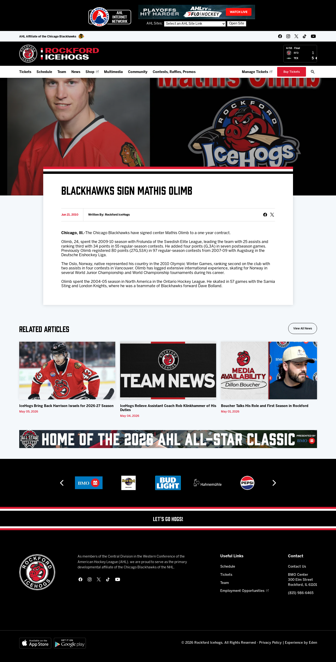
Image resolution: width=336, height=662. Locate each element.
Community (137, 72)
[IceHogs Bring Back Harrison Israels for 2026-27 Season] (67, 370)
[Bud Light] (168, 483)
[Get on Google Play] (70, 643)
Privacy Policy (270, 642)
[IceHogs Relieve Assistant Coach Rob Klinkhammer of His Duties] (168, 370)
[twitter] (296, 36)
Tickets (25, 72)
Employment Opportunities (244, 591)
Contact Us (297, 566)
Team (61, 72)
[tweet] (272, 215)
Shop (92, 72)
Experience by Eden (301, 642)
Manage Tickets (257, 72)
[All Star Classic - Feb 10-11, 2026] (168, 439)
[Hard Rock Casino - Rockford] (128, 483)
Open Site (236, 23)
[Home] (59, 54)
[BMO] (89, 483)
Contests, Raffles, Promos (174, 72)
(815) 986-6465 (300, 593)
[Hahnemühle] (207, 483)
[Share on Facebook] (265, 215)
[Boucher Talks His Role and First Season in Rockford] (269, 370)
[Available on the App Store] (35, 643)
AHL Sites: (155, 23)
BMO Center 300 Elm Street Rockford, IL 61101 (302, 580)
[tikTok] (304, 36)
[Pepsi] (247, 483)
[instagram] (288, 36)
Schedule (44, 72)
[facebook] (280, 36)
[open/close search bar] (312, 71)
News (75, 72)
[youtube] (313, 36)
